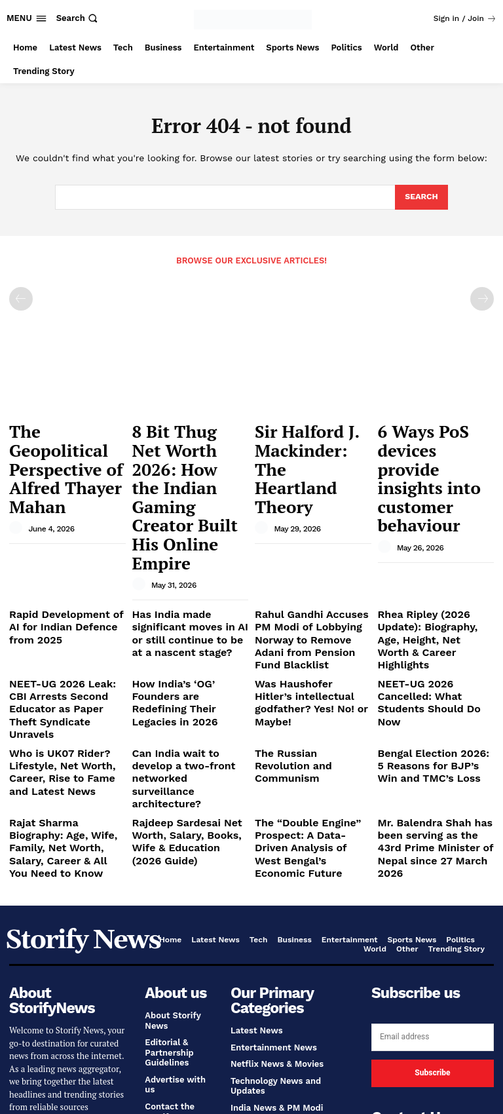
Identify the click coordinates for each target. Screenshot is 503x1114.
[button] (78, 18)
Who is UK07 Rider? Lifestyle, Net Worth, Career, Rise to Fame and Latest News (61, 621)
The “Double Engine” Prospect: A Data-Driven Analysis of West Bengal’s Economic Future (308, 669)
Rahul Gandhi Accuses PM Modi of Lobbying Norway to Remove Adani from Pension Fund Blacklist (309, 527)
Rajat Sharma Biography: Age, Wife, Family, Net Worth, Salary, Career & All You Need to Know (64, 669)
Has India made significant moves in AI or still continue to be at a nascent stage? (190, 527)
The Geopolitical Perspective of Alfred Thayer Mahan (64, 439)
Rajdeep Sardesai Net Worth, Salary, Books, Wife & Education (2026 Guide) (187, 664)
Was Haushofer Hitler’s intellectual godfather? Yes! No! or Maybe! (312, 569)
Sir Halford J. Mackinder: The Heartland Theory (302, 439)
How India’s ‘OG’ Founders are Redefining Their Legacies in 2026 (186, 569)
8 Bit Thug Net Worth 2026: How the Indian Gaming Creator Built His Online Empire (189, 445)
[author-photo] (17, 470)
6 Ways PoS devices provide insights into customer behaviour (433, 439)
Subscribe (432, 881)
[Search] (421, 197)
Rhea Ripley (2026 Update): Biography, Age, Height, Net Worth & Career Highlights (434, 522)
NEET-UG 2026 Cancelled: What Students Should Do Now (432, 569)
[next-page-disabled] (482, 298)
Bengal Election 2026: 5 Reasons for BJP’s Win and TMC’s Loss (433, 616)
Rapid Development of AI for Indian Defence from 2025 (61, 522)
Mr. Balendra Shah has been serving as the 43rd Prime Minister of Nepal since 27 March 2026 (429, 669)
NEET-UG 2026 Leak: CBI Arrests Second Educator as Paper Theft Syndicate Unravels (67, 574)
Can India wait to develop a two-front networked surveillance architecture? (189, 616)
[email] (432, 845)
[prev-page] (21, 298)
